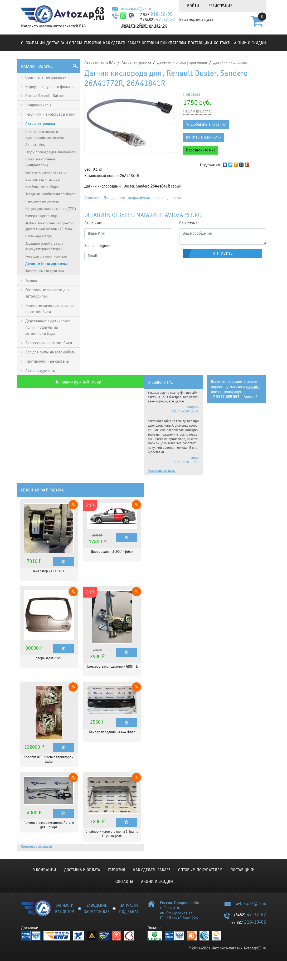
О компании (33, 43)
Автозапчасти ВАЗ (99, 62)
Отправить (223, 253)
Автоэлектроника (136, 62)
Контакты (223, 43)
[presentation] (124, 275)
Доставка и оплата (64, 43)
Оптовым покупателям (164, 43)
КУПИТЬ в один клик (203, 137)
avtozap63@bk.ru (136, 8)
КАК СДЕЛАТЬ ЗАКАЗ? (121, 43)
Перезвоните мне (200, 150)
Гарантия (92, 43)
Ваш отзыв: (189, 223)
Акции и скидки (250, 43)
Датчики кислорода (230, 62)
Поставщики (200, 43)
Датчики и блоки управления (182, 62)
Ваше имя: (93, 223)
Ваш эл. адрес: (97, 245)
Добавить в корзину (208, 124)
